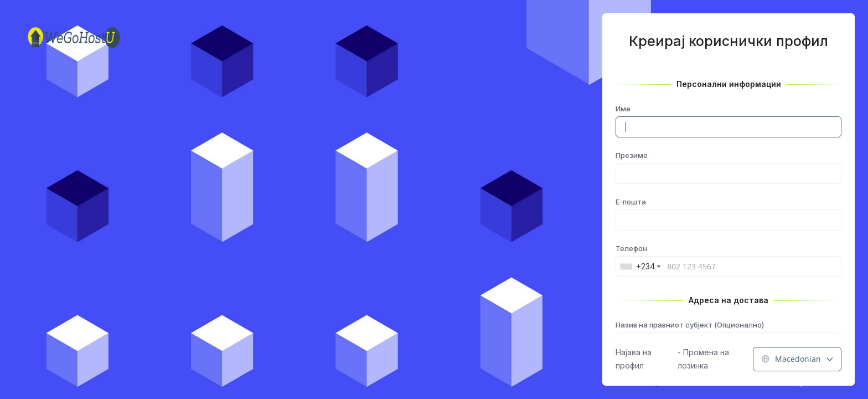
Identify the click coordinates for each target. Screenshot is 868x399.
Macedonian (797, 359)
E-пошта (631, 201)
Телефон (631, 248)
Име (623, 108)
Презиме (632, 155)
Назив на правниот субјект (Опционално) (690, 324)
